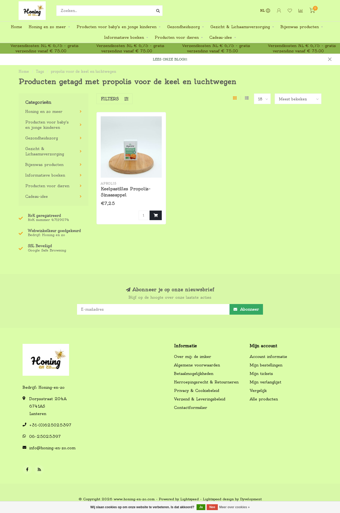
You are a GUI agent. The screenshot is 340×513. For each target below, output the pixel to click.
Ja (201, 507)
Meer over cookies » (234, 507)
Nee (212, 507)
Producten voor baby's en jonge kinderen (116, 26)
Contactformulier (190, 407)
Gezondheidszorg (183, 26)
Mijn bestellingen (266, 365)
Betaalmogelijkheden (193, 373)
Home (16, 26)
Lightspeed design (218, 499)
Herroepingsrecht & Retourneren (206, 382)
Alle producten (264, 399)
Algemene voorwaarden (197, 365)
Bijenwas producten (299, 26)
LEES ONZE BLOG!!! (170, 59)
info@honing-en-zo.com (52, 448)
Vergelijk (258, 390)
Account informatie (268, 356)
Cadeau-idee (220, 37)
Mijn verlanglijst (265, 382)
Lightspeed (189, 499)
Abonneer (246, 309)
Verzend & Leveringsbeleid (199, 399)
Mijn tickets (261, 373)
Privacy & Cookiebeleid (196, 390)
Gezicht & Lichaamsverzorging (240, 26)
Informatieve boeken (124, 37)
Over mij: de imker (192, 356)
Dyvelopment (251, 499)
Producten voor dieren (177, 37)
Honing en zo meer (47, 26)
